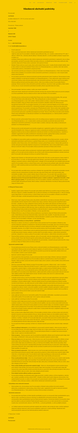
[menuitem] (56, 2)
